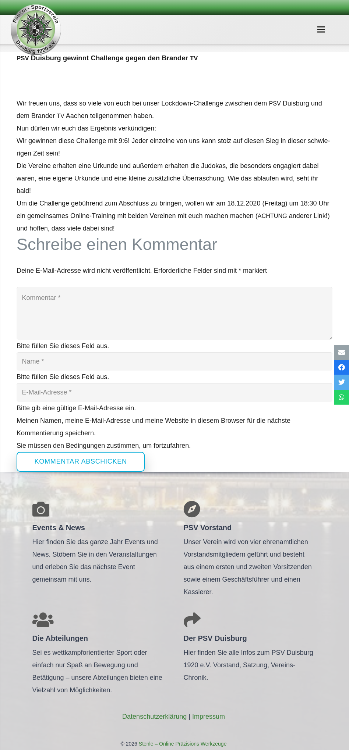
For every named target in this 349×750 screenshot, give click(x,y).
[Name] (174, 361)
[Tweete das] (341, 382)
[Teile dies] (341, 367)
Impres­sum (208, 716)
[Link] (35, 29)
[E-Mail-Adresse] (174, 392)
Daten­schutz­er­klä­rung (154, 716)
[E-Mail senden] (341, 352)
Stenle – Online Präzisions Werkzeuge (182, 744)
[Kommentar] (174, 313)
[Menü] (321, 29)
